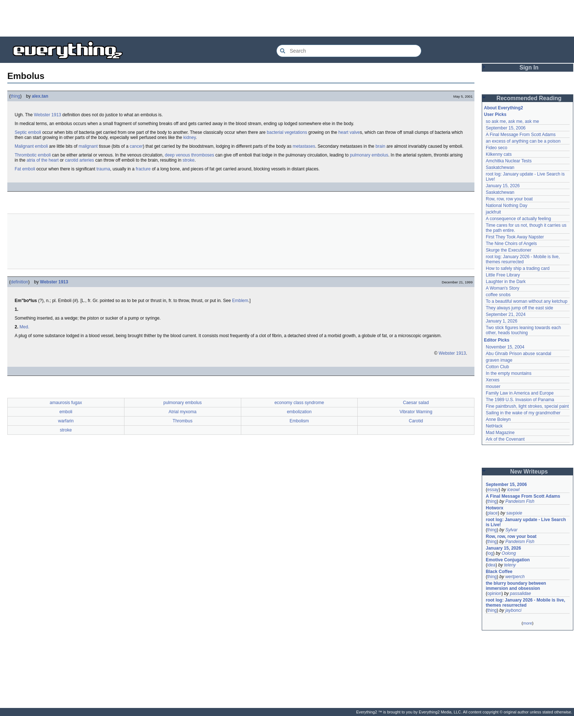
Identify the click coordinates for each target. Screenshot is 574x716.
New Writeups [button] (529, 471)
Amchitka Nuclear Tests (509, 160)
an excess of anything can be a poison (523, 141)
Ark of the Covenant (505, 439)
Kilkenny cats (499, 154)
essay (493, 489)
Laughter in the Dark (506, 281)
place (492, 513)
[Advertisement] (287, 18)
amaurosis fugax (66, 402)
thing (15, 96)
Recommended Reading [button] (529, 98)
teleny (510, 565)
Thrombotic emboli (33, 155)
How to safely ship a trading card (517, 268)
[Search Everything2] (348, 51)
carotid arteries (79, 160)
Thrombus (183, 420)
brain (380, 146)
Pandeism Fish (519, 501)
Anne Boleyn (498, 419)
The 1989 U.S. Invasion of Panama (520, 399)
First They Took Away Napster (515, 237)
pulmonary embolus (369, 155)
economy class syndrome (299, 402)
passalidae (520, 593)
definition (19, 281)
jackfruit (493, 212)
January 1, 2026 (501, 321)
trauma (103, 169)
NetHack (494, 426)
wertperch (515, 576)
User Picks (495, 114)
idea (491, 565)
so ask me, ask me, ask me (512, 121)
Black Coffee (499, 571)
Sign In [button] (528, 67)
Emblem (240, 300)
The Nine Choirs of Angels (511, 243)
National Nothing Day (506, 205)
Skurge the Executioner (509, 250)
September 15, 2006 (506, 128)
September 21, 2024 (506, 314)
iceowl (513, 489)
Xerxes (492, 380)
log (490, 553)
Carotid (416, 420)
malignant (88, 146)
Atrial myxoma (183, 411)
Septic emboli (28, 132)
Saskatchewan (500, 167)
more (527, 623)
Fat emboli (25, 169)
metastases (304, 146)
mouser (493, 386)
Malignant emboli (31, 146)
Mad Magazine (500, 432)
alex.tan (40, 96)
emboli (65, 411)
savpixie (514, 513)
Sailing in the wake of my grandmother (523, 412)
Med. (24, 326)
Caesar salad (416, 402)
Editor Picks (496, 340)
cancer (136, 146)
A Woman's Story (502, 288)
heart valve (349, 132)
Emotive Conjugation (508, 559)
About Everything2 (503, 107)
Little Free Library (503, 275)
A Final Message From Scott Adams (521, 134)
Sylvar (511, 529)
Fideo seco (496, 147)
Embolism (299, 420)
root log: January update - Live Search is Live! (526, 522)
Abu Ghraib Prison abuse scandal (518, 353)
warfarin (66, 420)
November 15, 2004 (505, 347)
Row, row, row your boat (509, 198)
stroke (189, 160)
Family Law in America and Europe (520, 393)
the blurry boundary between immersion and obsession (516, 586)
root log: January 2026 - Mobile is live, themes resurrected (523, 259)
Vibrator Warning (415, 411)
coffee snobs (498, 294)
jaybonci (513, 610)
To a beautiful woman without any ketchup (526, 301)
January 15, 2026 (503, 185)
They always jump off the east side (519, 307)
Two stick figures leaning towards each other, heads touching (523, 330)
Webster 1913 (47, 114)
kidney (189, 137)
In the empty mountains (509, 373)
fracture (143, 169)
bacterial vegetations (287, 132)
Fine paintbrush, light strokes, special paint (527, 406)
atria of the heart (43, 160)
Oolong (509, 553)
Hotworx (494, 507)
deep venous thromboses (189, 155)
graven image (499, 360)
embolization (299, 411)
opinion (494, 593)
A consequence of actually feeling (518, 218)
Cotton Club (497, 366)
